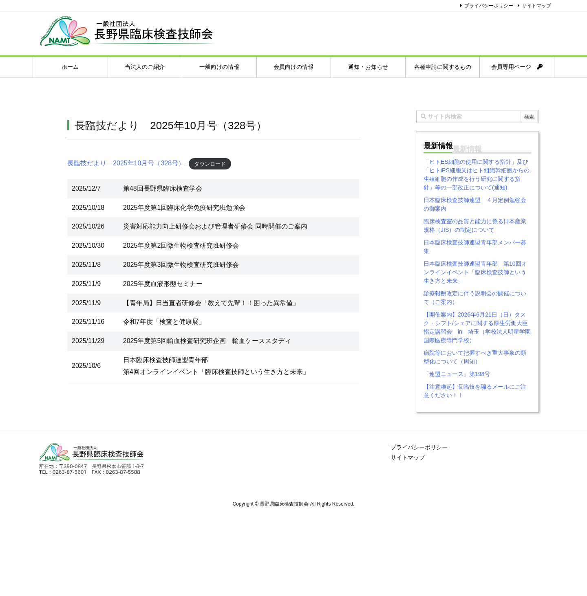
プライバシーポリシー (488, 6)
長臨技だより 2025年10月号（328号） (126, 163)
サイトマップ (536, 6)
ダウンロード (210, 164)
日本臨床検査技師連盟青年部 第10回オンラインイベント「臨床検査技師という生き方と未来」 (475, 272)
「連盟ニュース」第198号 (457, 374)
